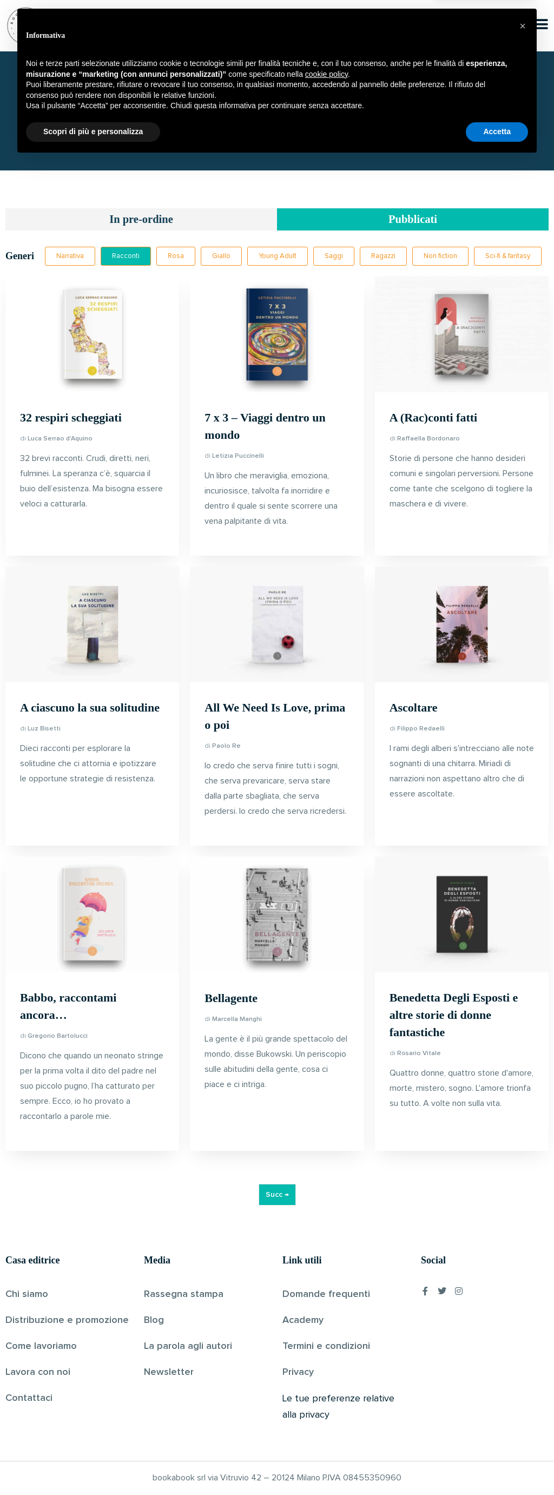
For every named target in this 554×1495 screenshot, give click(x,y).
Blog (154, 1321)
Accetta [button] (497, 1465)
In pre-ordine (141, 220)
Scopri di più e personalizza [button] (93, 1465)
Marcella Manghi (237, 1020)
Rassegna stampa (183, 1295)
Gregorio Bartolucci (58, 1037)
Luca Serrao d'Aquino (60, 439)
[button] (522, 1359)
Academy (303, 1321)
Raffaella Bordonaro (428, 440)
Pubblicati (413, 220)
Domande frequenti (326, 1295)
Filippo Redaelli (421, 730)
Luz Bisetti (44, 730)
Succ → (277, 1196)
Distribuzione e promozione (67, 1321)
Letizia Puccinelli (238, 457)
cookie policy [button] (326, 1408)
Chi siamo (26, 1295)
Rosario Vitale (419, 1054)
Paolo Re (226, 747)
